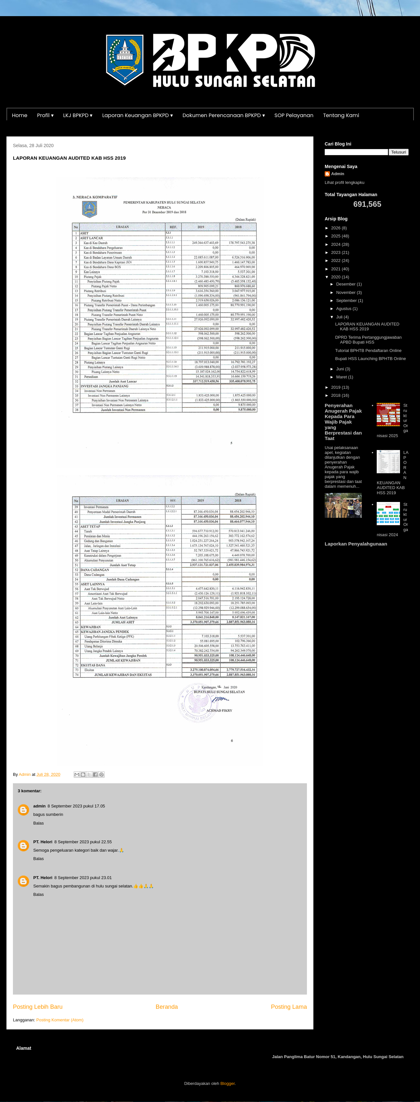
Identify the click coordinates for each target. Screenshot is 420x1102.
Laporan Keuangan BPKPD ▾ (137, 115)
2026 (336, 227)
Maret (342, 377)
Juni (340, 368)
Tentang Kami (341, 115)
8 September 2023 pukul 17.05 (76, 806)
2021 (336, 268)
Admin (337, 173)
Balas (38, 823)
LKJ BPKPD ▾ (78, 115)
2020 (336, 277)
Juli (340, 317)
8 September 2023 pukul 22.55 (83, 841)
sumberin (54, 814)
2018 (336, 395)
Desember (346, 284)
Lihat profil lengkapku (344, 182)
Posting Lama (289, 1007)
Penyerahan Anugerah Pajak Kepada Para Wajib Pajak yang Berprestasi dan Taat (343, 422)
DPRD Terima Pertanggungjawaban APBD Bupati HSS (368, 340)
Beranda (167, 1007)
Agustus (344, 308)
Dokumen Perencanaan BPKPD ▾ (224, 115)
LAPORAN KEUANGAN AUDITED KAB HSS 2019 (367, 327)
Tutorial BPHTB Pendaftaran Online (368, 350)
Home (19, 115)
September (347, 300)
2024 (336, 244)
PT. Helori (42, 841)
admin (39, 806)
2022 (336, 260)
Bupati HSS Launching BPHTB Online (370, 358)
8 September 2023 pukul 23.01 (83, 877)
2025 (336, 236)
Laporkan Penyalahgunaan (356, 543)
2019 (336, 387)
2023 (336, 252)
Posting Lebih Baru (38, 1007)
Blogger (227, 1083)
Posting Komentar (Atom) (59, 1019)
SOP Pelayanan (294, 115)
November (346, 292)
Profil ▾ (45, 115)
